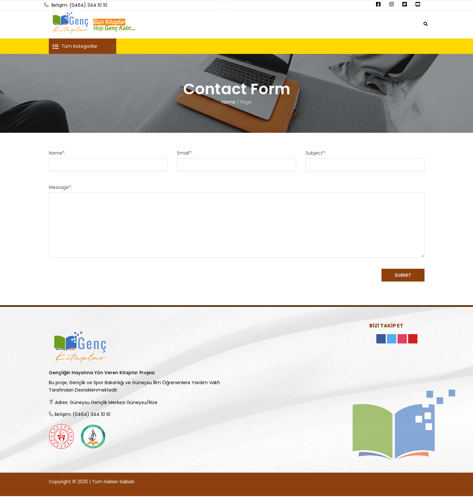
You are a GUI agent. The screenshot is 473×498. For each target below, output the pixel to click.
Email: (184, 153)
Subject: (316, 153)
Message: (60, 187)
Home (228, 102)
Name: (57, 153)
